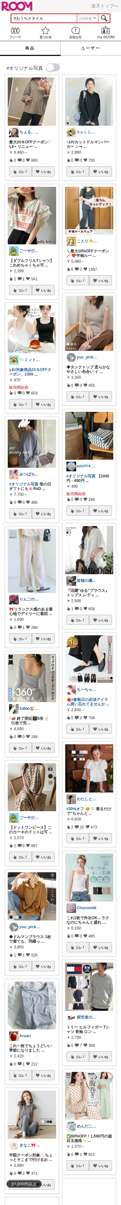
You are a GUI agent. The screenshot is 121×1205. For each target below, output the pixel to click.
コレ (23, 171)
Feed (15, 33)
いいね (46, 171)
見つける (45, 33)
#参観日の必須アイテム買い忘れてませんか (87, 701)
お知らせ (76, 33)
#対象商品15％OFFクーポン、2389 (30, 371)
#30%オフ (75, 809)
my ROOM (106, 33)
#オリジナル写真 (23, 484)
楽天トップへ (104, 5)
